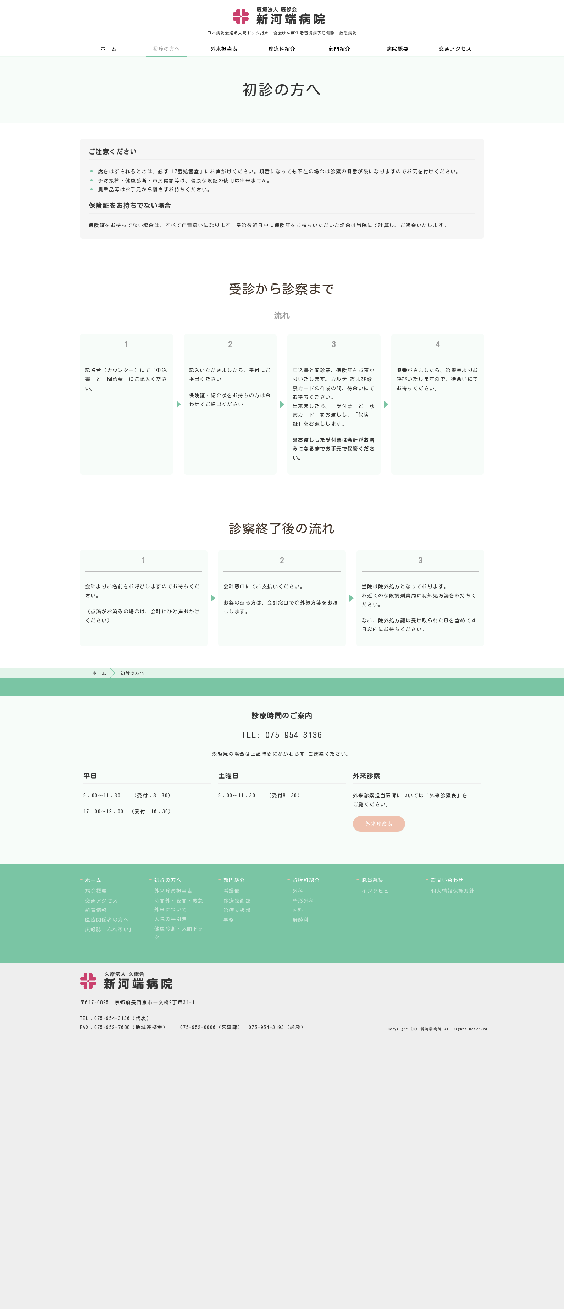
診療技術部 (237, 900)
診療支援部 (237, 910)
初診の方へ (166, 48)
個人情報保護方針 (453, 890)
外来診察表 (379, 823)
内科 (298, 910)
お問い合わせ (447, 880)
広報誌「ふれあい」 (109, 929)
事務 (228, 919)
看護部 (231, 890)
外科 (298, 890)
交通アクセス (455, 48)
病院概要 (398, 48)
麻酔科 (301, 919)
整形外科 (304, 900)
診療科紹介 (282, 48)
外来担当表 (224, 48)
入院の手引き (170, 919)
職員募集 (373, 880)
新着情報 (96, 910)
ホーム (108, 48)
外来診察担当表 (173, 890)
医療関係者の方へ (107, 919)
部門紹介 (340, 48)
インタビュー (378, 890)
